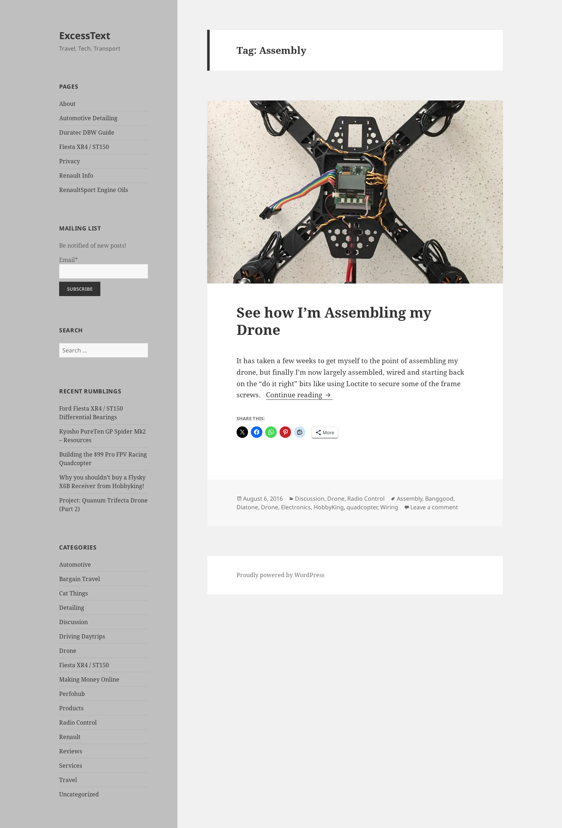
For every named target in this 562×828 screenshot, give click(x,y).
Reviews (70, 751)
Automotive (75, 565)
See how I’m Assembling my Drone (334, 321)
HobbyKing (329, 507)
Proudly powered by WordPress (280, 575)
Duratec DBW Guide (86, 132)
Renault (70, 737)
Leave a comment (434, 507)
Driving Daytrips (82, 636)
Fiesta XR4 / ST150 (84, 147)
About (67, 104)
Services (70, 765)
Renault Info (76, 175)
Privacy (69, 161)
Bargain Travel (79, 579)
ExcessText (84, 35)
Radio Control (78, 722)
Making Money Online (89, 679)
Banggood (439, 498)
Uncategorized (79, 794)
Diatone (247, 507)
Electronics (296, 507)
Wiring (389, 507)
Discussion (73, 622)
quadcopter (362, 507)
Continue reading (299, 394)
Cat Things (73, 593)
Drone (67, 651)
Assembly (409, 498)
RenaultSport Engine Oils (93, 190)
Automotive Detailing (88, 118)
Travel (68, 780)
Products (71, 708)
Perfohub (72, 694)
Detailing (71, 608)
